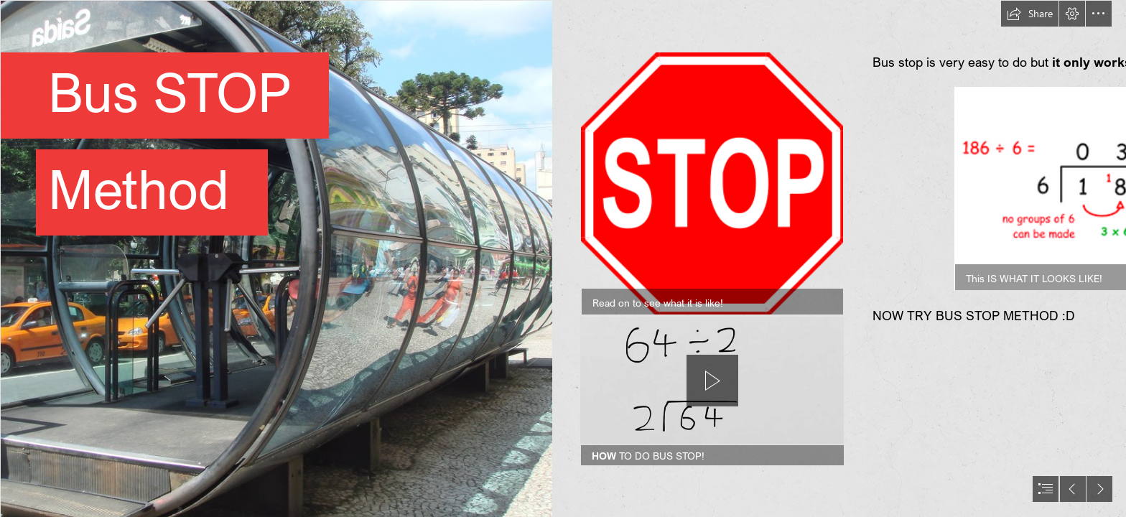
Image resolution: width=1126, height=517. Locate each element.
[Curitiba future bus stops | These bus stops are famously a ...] (276, 258)
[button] (1029, 14)
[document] (563, 258)
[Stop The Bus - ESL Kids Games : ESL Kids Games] (712, 183)
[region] (712, 391)
